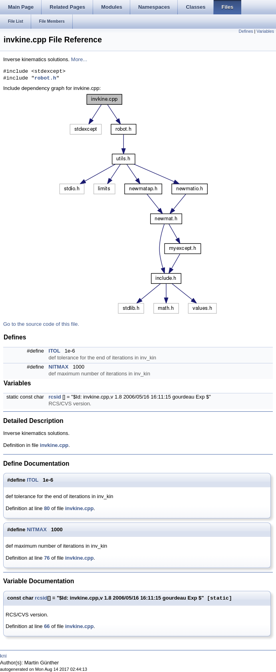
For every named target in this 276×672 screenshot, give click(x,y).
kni (3, 656)
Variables (265, 31)
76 (47, 558)
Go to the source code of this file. (41, 324)
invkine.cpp (54, 445)
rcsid (55, 397)
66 (47, 626)
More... (79, 59)
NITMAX (59, 367)
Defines (246, 31)
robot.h (45, 78)
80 (47, 508)
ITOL (54, 351)
